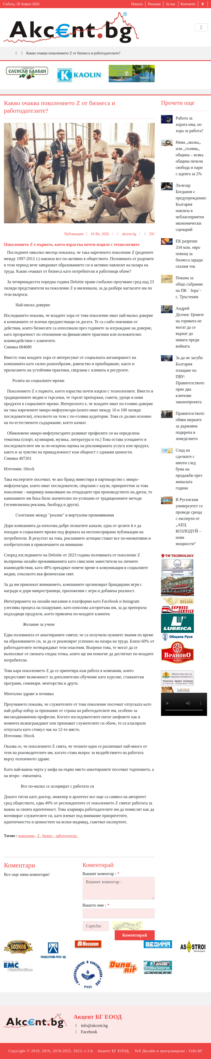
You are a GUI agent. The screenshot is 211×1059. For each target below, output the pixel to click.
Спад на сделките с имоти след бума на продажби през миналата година (189, 469)
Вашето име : (96, 905)
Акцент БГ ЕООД (113, 1051)
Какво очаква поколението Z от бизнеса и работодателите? (73, 53)
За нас (170, 4)
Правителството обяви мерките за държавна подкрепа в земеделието (190, 426)
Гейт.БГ (196, 1051)
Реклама (154, 4)
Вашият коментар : (101, 873)
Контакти (187, 4)
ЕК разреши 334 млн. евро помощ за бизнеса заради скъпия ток (189, 253)
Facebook (85, 1032)
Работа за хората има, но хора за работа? (189, 124)
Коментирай (134, 935)
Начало (137, 4)
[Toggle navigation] (201, 27)
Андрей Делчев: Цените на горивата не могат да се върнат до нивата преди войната (190, 327)
